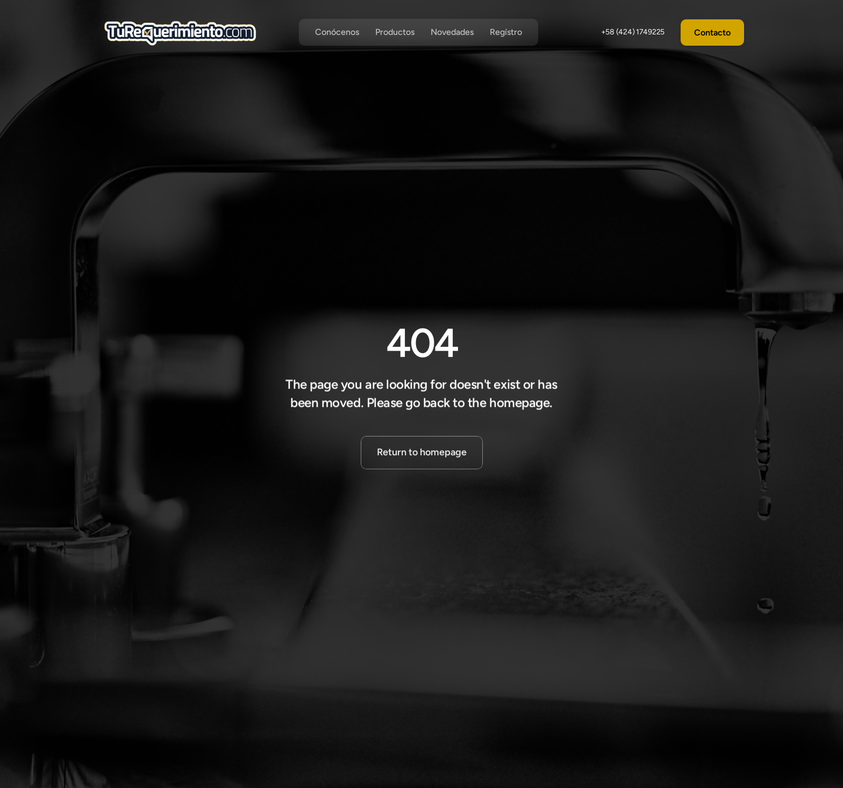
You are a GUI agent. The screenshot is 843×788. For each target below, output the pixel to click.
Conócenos (337, 32)
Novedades (452, 32)
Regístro (506, 32)
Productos (395, 32)
